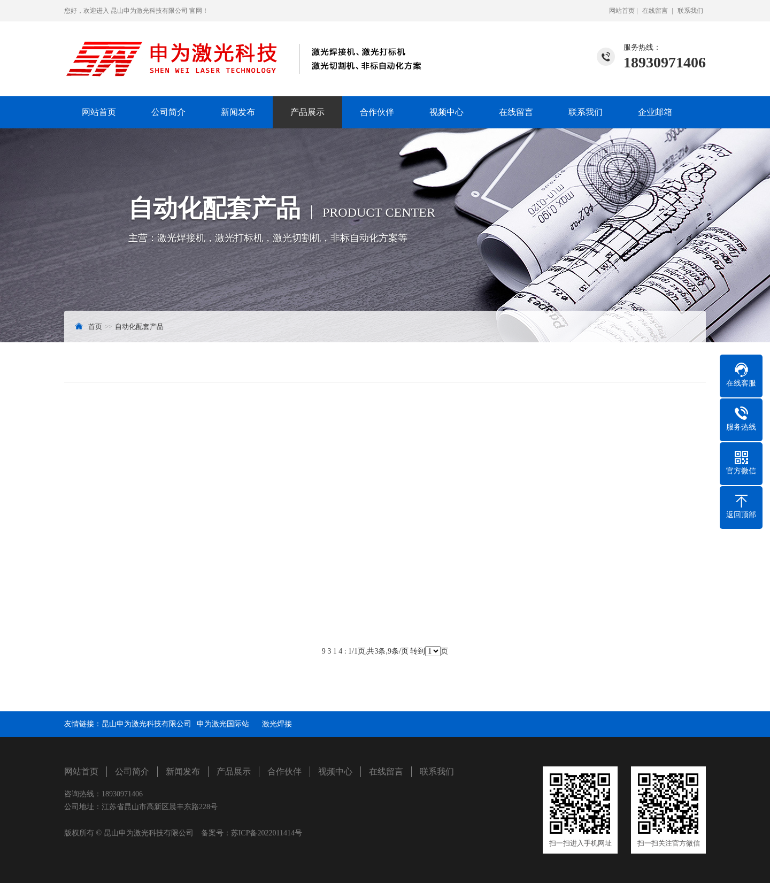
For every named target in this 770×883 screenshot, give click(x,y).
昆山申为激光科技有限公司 (146, 724)
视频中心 (446, 112)
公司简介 (168, 112)
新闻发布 (238, 112)
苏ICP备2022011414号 (266, 833)
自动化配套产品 (139, 327)
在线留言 (655, 10)
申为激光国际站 (227, 724)
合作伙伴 (377, 112)
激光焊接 (277, 724)
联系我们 (690, 10)
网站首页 (622, 10)
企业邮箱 (655, 112)
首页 (95, 327)
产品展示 (307, 112)
